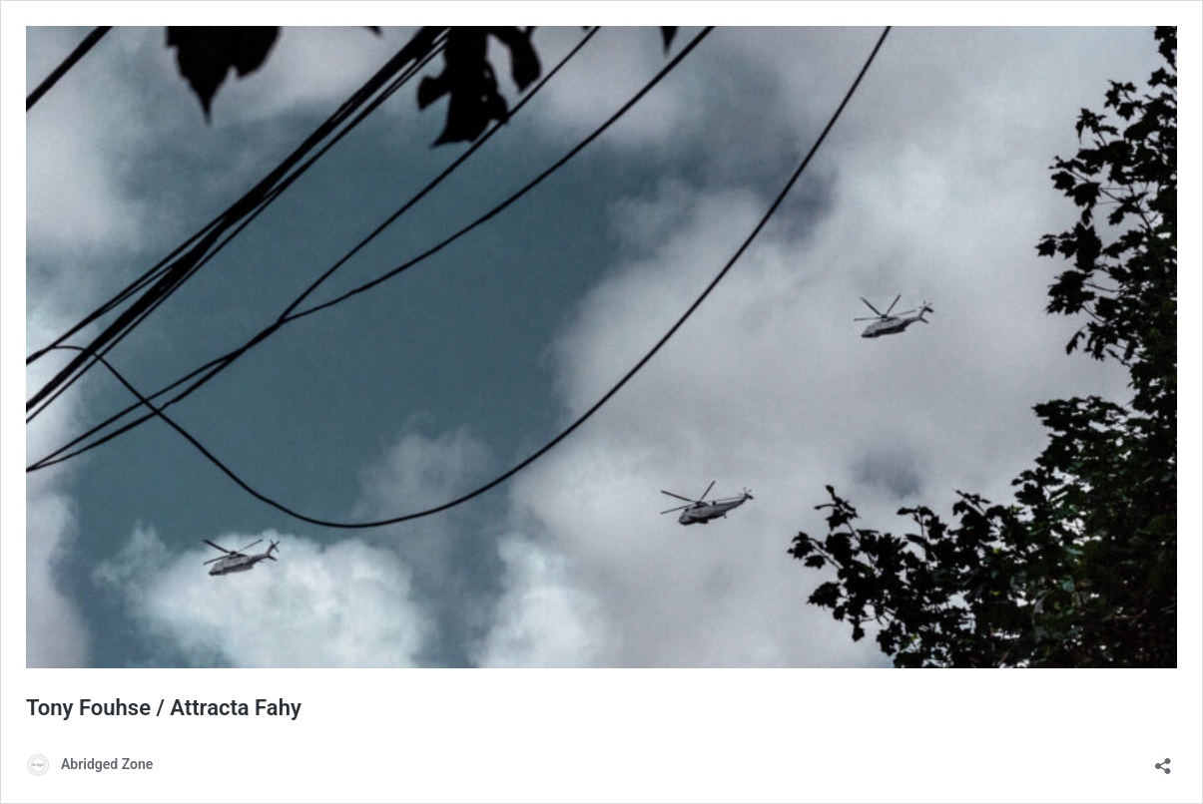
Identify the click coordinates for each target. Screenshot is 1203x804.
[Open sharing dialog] (1163, 759)
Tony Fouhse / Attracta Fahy (163, 707)
